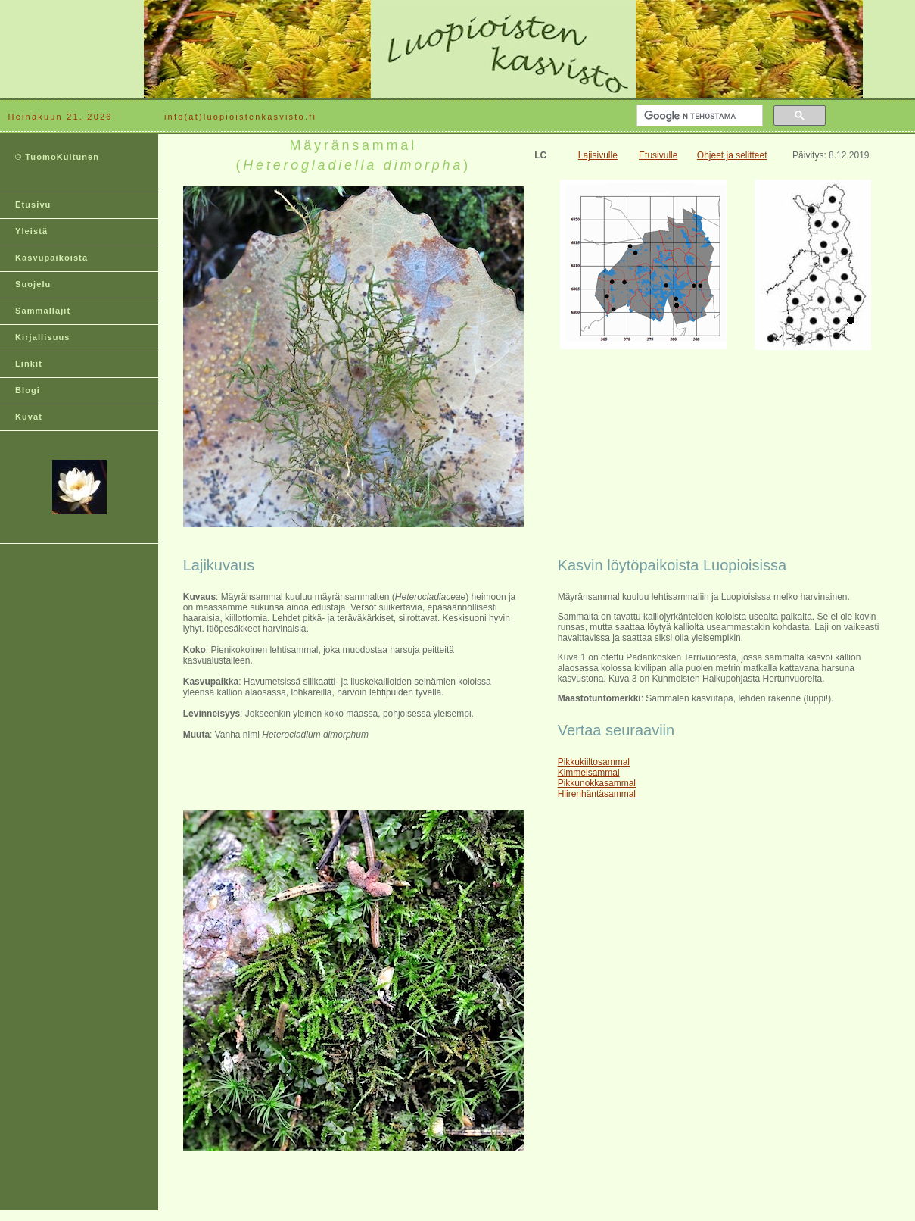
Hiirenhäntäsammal (597, 793)
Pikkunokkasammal (597, 783)
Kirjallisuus (42, 337)
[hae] (698, 116)
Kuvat (28, 416)
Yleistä (31, 231)
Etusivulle (658, 155)
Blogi (27, 390)
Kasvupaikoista (51, 257)
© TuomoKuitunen (57, 156)
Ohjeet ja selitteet (732, 155)
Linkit (28, 363)
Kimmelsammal (589, 772)
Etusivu (33, 204)
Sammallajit (42, 310)
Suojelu (33, 284)
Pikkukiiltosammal (594, 762)
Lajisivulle (598, 155)
